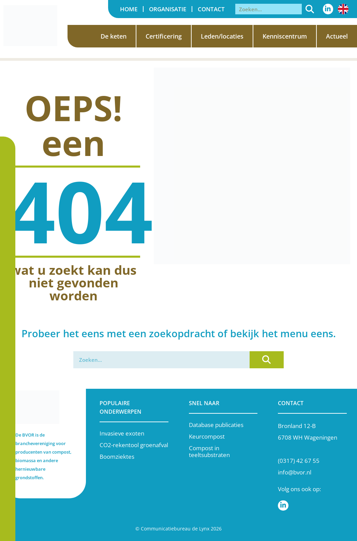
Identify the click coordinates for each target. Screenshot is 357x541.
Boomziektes (117, 456)
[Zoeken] (310, 9)
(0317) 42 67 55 (298, 461)
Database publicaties (216, 425)
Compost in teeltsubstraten (209, 451)
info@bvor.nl (294, 472)
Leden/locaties (222, 36)
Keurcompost (207, 436)
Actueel (337, 36)
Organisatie (167, 9)
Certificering (164, 36)
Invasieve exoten (122, 433)
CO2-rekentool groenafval (134, 445)
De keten (114, 36)
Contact (211, 9)
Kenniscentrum (285, 36)
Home (128, 9)
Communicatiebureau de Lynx (175, 528)
